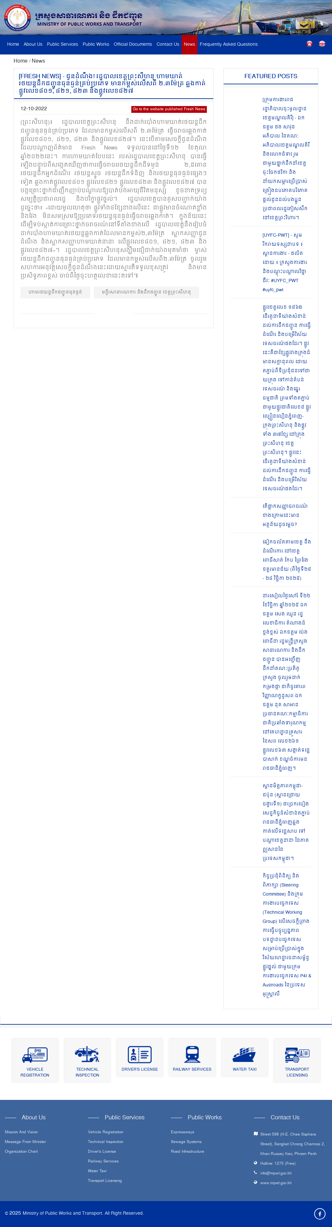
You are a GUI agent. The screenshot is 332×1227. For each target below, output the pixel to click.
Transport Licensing (297, 1072)
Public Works (96, 45)
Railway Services (192, 1069)
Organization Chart (21, 1152)
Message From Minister (25, 1142)
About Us (33, 45)
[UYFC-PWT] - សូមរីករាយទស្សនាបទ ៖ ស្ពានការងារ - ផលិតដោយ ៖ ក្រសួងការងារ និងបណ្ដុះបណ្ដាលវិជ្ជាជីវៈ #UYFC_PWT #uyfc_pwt (285, 263)
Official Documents (133, 45)
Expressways (182, 1133)
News (189, 45)
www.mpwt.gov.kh (276, 1183)
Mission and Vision (21, 1133)
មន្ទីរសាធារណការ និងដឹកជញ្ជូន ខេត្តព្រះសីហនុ (146, 292)
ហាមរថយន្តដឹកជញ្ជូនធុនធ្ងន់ (55, 292)
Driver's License (140, 1069)
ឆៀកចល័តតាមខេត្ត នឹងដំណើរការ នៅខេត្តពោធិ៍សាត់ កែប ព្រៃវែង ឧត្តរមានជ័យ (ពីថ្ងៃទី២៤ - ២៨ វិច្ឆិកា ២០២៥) (287, 560)
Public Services (62, 45)
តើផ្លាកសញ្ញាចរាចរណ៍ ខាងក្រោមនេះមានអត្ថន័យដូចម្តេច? (285, 516)
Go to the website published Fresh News (169, 109)
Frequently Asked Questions (229, 45)
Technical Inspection (87, 1072)
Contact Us (168, 45)
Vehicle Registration (34, 1072)
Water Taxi (244, 1069)
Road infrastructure (187, 1152)
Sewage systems (186, 1142)
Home (13, 45)
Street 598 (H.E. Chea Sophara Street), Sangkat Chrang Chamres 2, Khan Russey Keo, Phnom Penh (292, 1144)
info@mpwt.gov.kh (276, 1173)
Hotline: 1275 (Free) (278, 1164)
